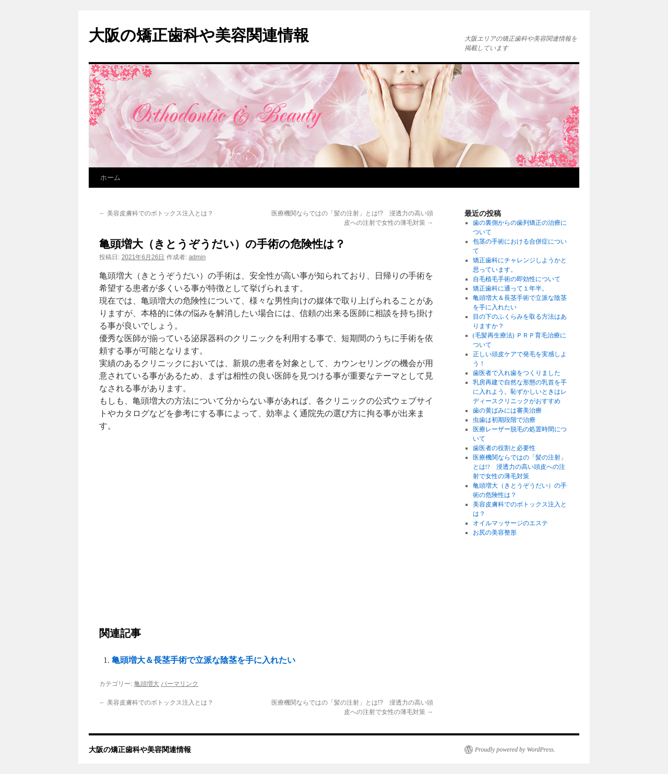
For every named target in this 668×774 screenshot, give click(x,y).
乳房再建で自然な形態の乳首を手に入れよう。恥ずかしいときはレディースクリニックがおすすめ (520, 392)
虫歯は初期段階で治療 (504, 420)
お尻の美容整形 (495, 532)
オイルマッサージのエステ (510, 523)
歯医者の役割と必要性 (504, 448)
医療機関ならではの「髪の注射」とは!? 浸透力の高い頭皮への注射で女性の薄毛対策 (520, 467)
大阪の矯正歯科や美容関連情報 (199, 35)
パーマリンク (179, 683)
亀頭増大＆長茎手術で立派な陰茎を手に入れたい (203, 660)
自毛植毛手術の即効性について (516, 279)
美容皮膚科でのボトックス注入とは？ (156, 213)
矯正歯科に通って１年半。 (510, 288)
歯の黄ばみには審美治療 (507, 410)
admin (197, 257)
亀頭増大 (146, 683)
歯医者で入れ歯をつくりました (516, 373)
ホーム (110, 178)
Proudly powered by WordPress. (515, 749)
